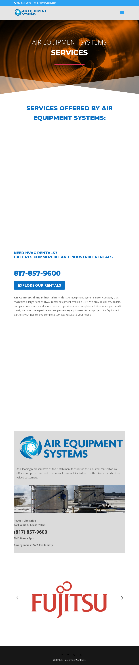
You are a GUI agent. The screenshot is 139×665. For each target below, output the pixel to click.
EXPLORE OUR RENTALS (39, 285)
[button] (17, 597)
